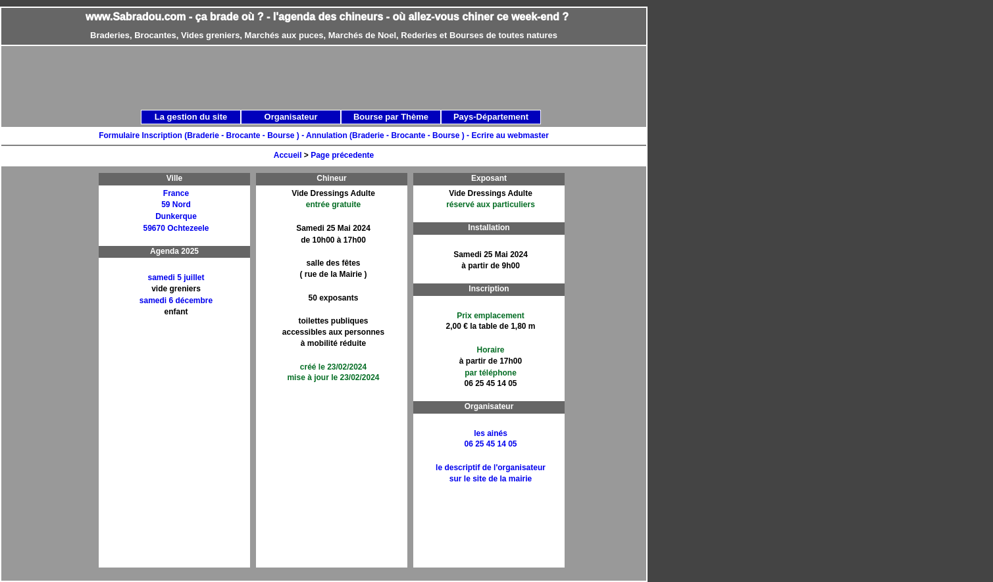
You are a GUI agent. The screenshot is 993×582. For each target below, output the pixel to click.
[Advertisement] (53, 370)
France (176, 193)
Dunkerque (176, 216)
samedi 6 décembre (176, 300)
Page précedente (342, 155)
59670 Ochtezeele (176, 228)
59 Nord (176, 204)
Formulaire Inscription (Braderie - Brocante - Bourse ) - (202, 135)
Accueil (288, 155)
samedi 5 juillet (175, 277)
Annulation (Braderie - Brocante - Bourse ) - (388, 135)
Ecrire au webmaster (509, 135)
